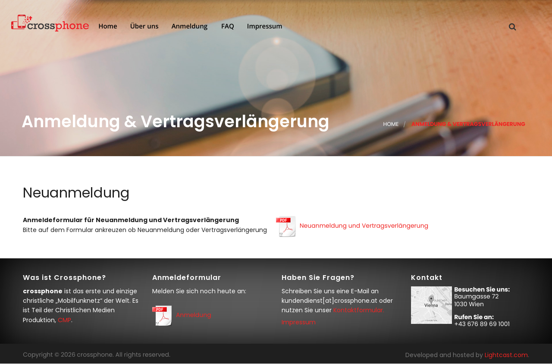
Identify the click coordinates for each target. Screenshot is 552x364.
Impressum (263, 27)
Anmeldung (188, 27)
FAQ (227, 27)
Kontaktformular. (358, 310)
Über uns (144, 27)
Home (107, 27)
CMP (64, 320)
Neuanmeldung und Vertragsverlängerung (364, 226)
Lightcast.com (506, 355)
